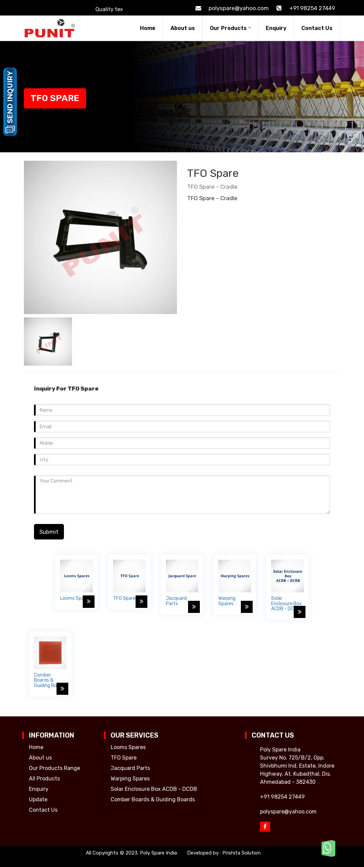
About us (183, 28)
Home (147, 28)
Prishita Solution (241, 853)
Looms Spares (128, 747)
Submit (49, 531)
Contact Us (316, 28)
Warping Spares (130, 778)
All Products (44, 778)
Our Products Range (54, 768)
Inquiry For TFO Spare (66, 388)
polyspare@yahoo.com (231, 8)
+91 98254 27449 (304, 8)
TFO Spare (124, 757)
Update (38, 799)
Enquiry (276, 28)
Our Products (230, 28)
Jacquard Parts (130, 768)
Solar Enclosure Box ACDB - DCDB (154, 789)
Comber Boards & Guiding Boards (153, 799)
